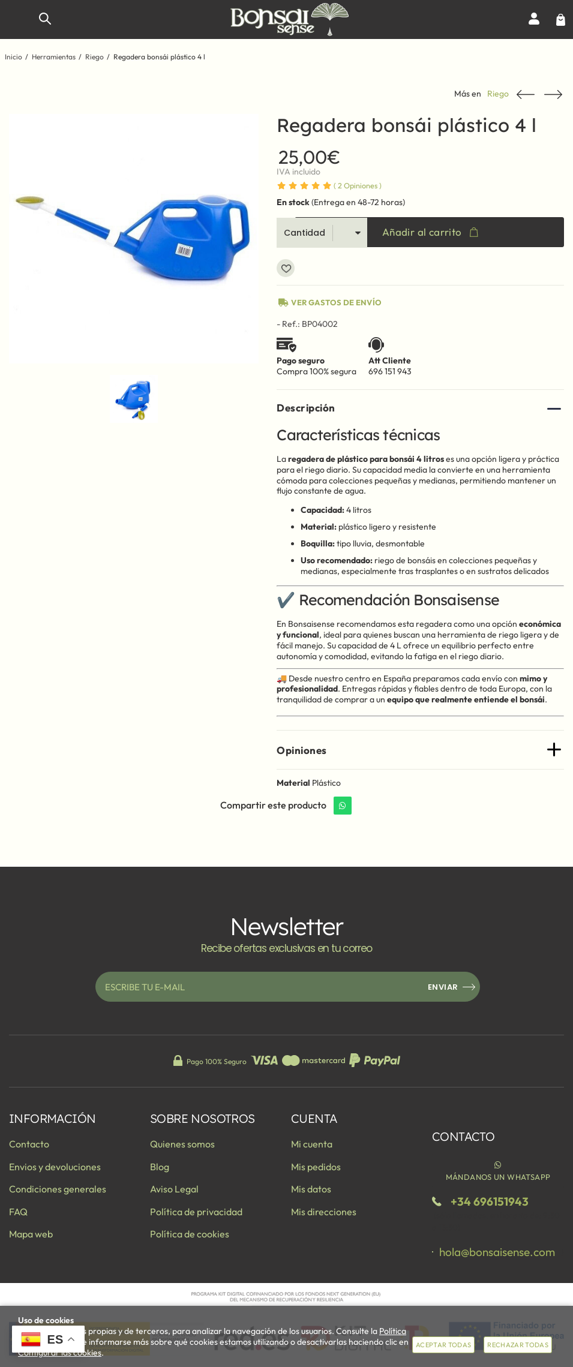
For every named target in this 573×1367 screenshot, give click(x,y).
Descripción (306, 407)
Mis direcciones (323, 1212)
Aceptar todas (443, 1345)
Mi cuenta (311, 1144)
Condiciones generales (57, 1189)
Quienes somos (182, 1144)
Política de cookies (189, 1234)
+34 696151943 (490, 1201)
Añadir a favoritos (286, 268)
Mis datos (311, 1189)
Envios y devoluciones (55, 1167)
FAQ (18, 1212)
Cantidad (304, 233)
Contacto (29, 1144)
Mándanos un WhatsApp (498, 1170)
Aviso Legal (174, 1189)
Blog (159, 1167)
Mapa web (31, 1234)
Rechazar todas (517, 1345)
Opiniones (357, 185)
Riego (498, 94)
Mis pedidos (316, 1167)
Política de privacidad (196, 1212)
